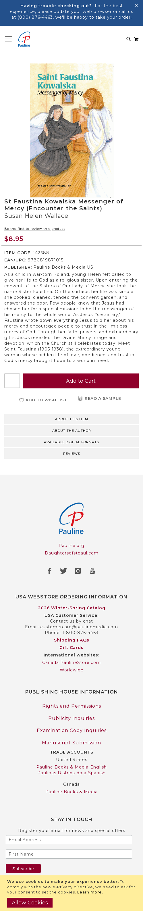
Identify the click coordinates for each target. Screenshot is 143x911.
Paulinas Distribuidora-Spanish (71, 772)
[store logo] (24, 39)
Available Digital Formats (71, 442)
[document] (72, 893)
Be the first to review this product (34, 229)
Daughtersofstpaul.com (71, 553)
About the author (71, 431)
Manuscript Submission (71, 743)
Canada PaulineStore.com (71, 662)
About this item (71, 419)
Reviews (71, 454)
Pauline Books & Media (71, 791)
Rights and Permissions (71, 706)
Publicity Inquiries (71, 718)
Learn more (89, 892)
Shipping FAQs (71, 640)
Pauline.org (71, 545)
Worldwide (72, 670)
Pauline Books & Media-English (71, 767)
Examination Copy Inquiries (72, 730)
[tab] (71, 418)
